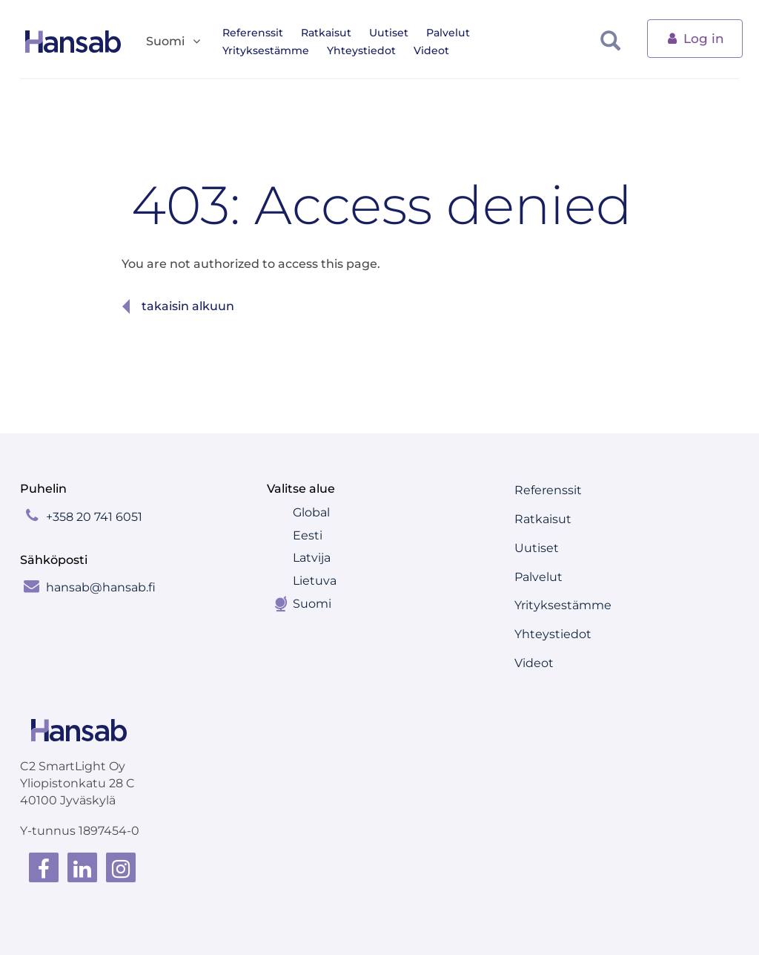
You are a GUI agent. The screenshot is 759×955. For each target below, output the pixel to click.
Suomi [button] (174, 41)
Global (311, 512)
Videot (327, 50)
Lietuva (315, 581)
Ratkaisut (326, 32)
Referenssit (252, 32)
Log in (695, 37)
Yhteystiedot (256, 50)
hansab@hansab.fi (101, 587)
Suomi (312, 604)
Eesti (307, 535)
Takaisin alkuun (188, 306)
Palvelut (448, 32)
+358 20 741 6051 (94, 517)
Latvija (312, 558)
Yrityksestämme (531, 32)
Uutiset (388, 32)
